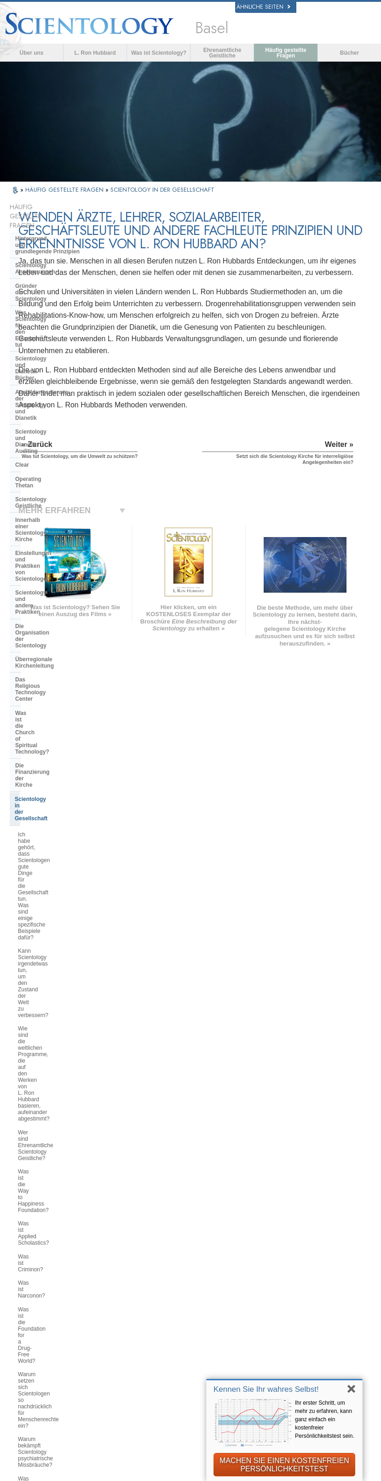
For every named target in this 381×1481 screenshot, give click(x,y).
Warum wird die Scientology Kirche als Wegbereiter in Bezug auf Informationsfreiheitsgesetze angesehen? (61, 794)
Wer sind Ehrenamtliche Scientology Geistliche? (47, 621)
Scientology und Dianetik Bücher (58, 289)
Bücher (349, 53)
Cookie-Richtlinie (188, 1477)
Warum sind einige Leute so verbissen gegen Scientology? (55, 926)
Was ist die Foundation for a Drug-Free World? (60, 702)
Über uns (31, 53)
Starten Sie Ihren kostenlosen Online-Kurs (310, 1323)
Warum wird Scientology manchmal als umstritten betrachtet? (61, 946)
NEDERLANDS (44, 1371)
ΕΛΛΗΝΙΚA (108, 1333)
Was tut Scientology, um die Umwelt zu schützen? (52, 820)
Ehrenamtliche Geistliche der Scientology (311, 1339)
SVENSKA (107, 1297)
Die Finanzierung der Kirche (51, 496)
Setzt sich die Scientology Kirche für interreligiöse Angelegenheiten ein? (59, 883)
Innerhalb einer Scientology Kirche (51, 382)
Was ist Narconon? (41, 685)
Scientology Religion (305, 1300)
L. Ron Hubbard (95, 53)
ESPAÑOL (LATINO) (121, 1307)
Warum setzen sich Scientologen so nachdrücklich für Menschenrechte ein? (58, 725)
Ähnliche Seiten (263, 7)
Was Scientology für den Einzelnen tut (47, 271)
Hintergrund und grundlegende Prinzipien (47, 223)
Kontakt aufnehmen (208, 1362)
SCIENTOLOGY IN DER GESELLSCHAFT (162, 189)
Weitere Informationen (212, 1352)
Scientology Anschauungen (51, 240)
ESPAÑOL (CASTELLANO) (115, 1320)
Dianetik (287, 1281)
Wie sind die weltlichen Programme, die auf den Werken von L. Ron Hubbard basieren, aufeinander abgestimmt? (58, 595)
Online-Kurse (199, 1343)
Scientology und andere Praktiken (59, 420)
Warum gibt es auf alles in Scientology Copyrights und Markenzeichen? (51, 1076)
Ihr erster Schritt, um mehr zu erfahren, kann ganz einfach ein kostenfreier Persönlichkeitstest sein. (324, 1419)
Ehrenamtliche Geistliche (222, 53)
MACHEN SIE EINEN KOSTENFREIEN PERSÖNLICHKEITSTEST (284, 1465)
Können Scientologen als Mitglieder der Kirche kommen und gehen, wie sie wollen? (61, 989)
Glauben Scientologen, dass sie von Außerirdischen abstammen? (58, 1032)
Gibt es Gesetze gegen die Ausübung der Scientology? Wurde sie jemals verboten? (60, 1102)
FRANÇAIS (39, 1321)
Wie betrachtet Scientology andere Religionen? (60, 906)
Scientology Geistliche (45, 365)
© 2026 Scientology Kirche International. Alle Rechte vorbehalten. (114, 1471)
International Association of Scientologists (310, 1356)
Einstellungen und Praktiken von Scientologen (58, 402)
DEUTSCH (38, 1381)
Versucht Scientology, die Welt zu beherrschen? (58, 1164)
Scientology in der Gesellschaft (56, 510)
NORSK (103, 1288)
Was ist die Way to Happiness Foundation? (54, 641)
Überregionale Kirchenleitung (53, 448)
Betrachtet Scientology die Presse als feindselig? (59, 966)
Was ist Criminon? (40, 672)
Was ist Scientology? (158, 53)
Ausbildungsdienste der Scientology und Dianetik (48, 306)
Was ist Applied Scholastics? (53, 658)
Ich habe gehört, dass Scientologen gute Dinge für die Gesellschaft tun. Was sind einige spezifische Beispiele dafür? (61, 536)
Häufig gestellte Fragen (285, 53)
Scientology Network (304, 1290)
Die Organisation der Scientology (58, 434)
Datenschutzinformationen (119, 1477)
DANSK (34, 1312)
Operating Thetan (38, 351)
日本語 (32, 1342)
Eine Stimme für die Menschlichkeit (208, 1302)
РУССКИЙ (38, 1352)
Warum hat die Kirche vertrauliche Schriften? (59, 1012)
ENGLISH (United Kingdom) (48, 1299)
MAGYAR (105, 1278)
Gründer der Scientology (47, 255)
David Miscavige (298, 1310)
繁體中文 (35, 1361)
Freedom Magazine (302, 1369)
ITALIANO (106, 1342)
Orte (186, 1371)
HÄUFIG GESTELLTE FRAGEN (65, 189)
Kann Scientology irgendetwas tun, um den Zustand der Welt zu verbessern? (60, 565)
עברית (34, 1332)
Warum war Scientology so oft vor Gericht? (59, 1052)
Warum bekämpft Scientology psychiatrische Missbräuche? (54, 748)
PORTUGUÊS (112, 1352)
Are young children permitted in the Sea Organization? (61, 1184)
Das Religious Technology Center (59, 461)
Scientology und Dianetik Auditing (60, 323)
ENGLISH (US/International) (49, 1282)
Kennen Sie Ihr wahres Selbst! (266, 1389)
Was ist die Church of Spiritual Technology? (55, 479)
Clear (22, 337)
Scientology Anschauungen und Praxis (217, 1285)
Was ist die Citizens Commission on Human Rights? (58, 768)
